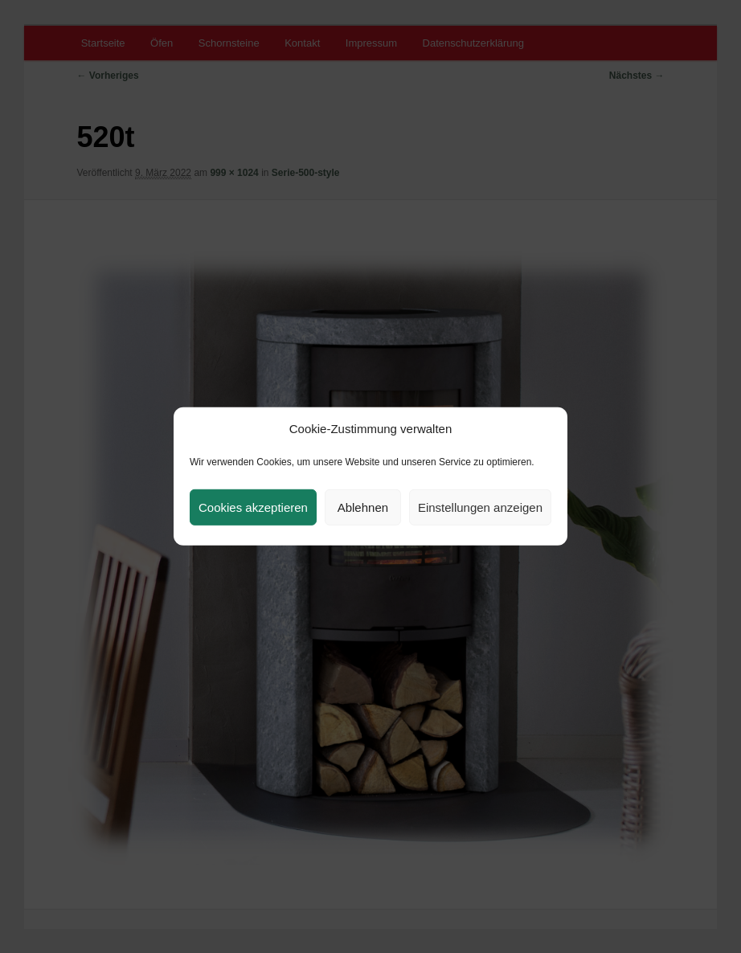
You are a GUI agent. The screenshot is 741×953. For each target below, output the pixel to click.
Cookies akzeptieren (253, 507)
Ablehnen (363, 507)
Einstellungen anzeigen (480, 507)
